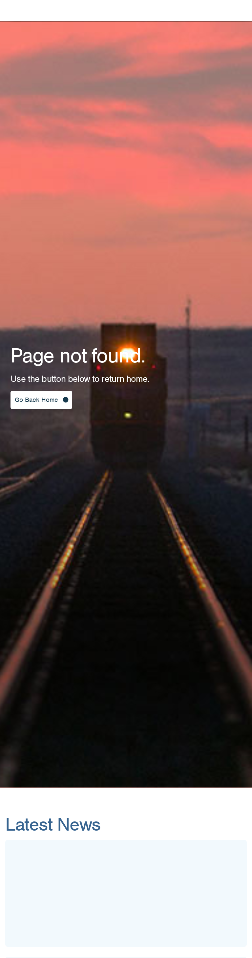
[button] (41, 400)
